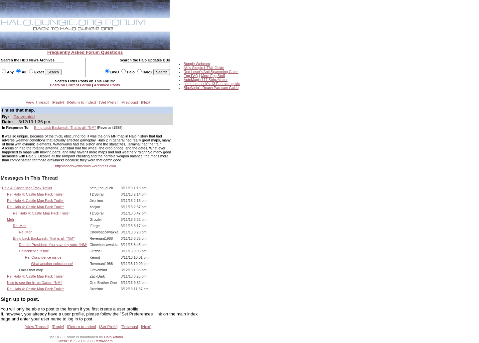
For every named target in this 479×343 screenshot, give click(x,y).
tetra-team (104, 341)
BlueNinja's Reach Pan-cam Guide (211, 88)
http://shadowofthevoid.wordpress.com (85, 166)
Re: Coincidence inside (43, 257)
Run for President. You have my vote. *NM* (53, 245)
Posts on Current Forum (70, 85)
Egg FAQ (191, 76)
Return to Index (81, 102)
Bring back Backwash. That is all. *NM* (65, 127)
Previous (129, 102)
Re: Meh (20, 226)
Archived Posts (107, 85)
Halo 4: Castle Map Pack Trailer (27, 188)
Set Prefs (108, 102)
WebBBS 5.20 (70, 341)
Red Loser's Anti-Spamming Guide (211, 72)
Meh (10, 219)
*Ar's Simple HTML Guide (204, 68)
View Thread (37, 102)
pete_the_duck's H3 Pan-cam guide (212, 84)
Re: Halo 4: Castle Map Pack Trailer (35, 194)
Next (146, 102)
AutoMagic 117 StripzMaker (206, 80)
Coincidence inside (34, 251)
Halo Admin (113, 337)
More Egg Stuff (213, 76)
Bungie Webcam (197, 64)
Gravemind (24, 116)
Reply (58, 102)
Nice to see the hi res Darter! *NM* (34, 283)
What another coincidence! (52, 264)
